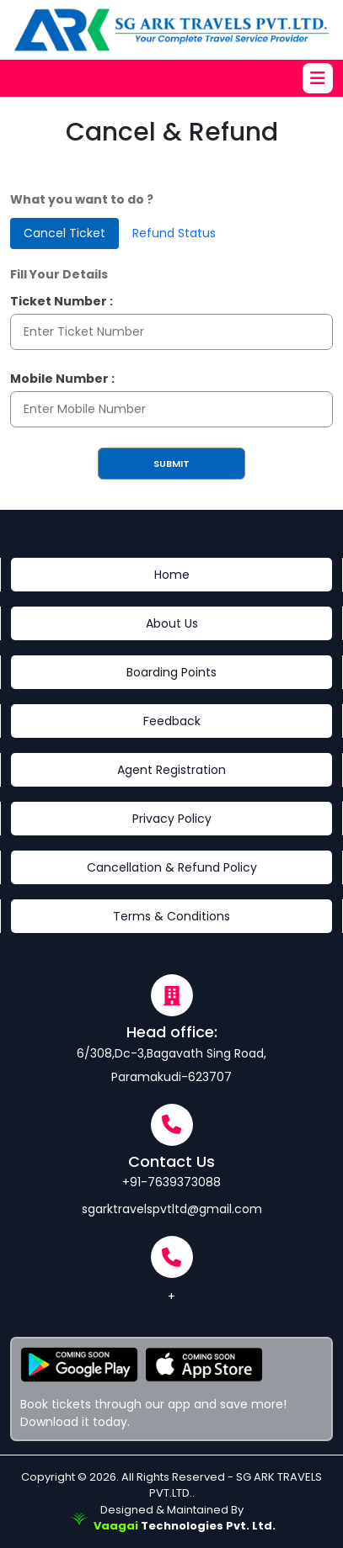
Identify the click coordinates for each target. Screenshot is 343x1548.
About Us (172, 623)
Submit (171, 463)
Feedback (172, 721)
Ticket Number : (61, 301)
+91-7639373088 (171, 1182)
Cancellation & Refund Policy (172, 867)
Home (172, 574)
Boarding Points (171, 672)
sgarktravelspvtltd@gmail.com (172, 1209)
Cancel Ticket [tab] (64, 233)
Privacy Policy (172, 818)
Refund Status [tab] (174, 233)
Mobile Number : (62, 378)
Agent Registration (171, 769)
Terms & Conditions (171, 916)
